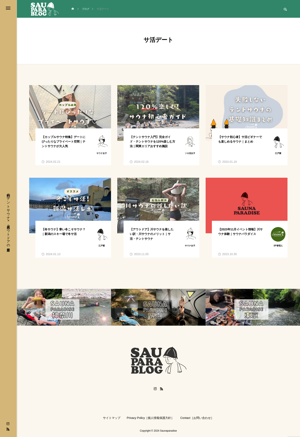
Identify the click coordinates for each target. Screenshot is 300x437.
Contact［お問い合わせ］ (197, 417)
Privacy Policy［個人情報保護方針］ (150, 417)
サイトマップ (111, 417)
